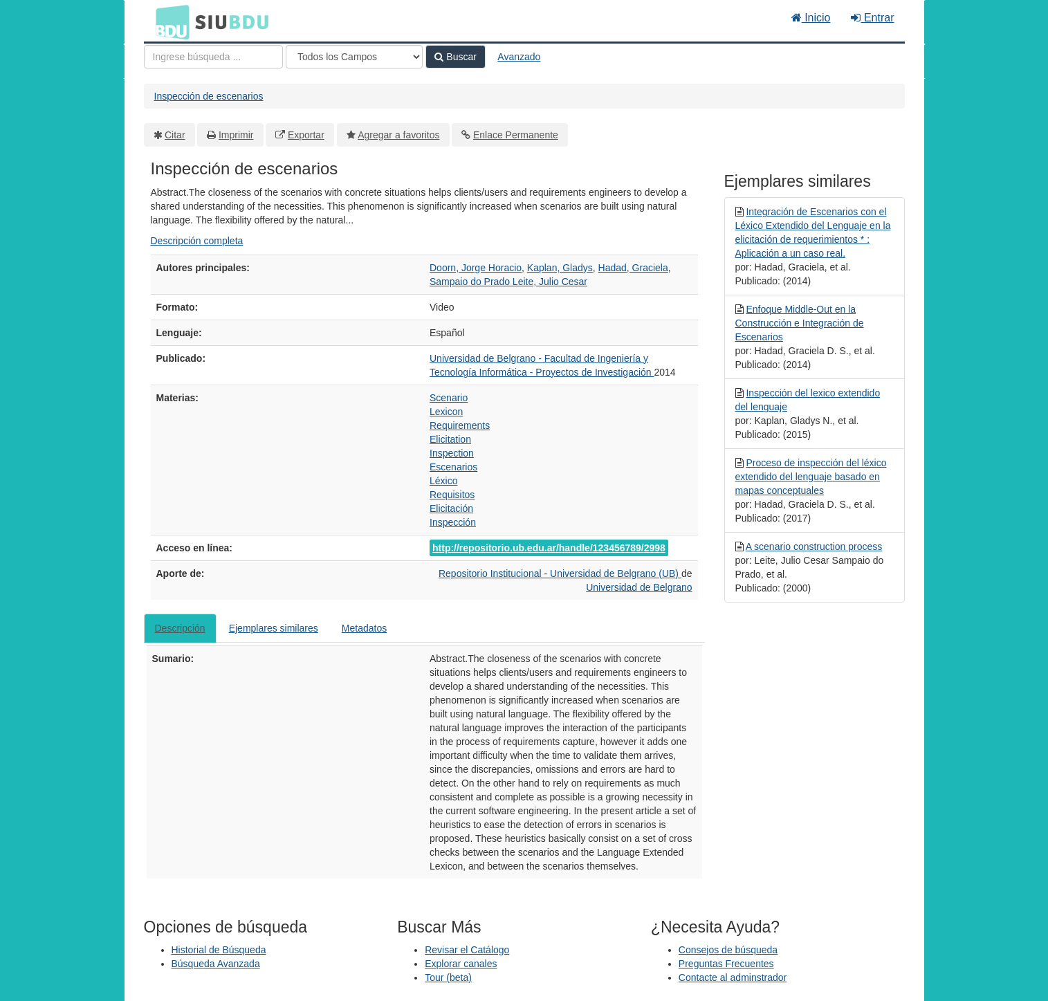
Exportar (306, 134)
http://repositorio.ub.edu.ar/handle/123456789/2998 (548, 547)
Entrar (872, 18)
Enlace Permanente (515, 134)
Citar (175, 134)
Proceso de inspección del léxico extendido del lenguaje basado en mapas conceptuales (811, 476)
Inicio (811, 18)
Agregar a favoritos (398, 134)
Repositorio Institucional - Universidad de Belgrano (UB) (560, 573)
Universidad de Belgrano (639, 587)
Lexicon (446, 411)
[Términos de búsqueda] (213, 56)
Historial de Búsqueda (219, 949)
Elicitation (450, 439)
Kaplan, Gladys (560, 267)
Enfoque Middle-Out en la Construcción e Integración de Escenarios (799, 323)
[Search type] (354, 56)
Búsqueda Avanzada (216, 963)
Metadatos (364, 628)
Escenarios (453, 466)
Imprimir (236, 134)
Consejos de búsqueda (728, 949)
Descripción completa (197, 240)
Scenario (449, 397)
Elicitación (451, 508)
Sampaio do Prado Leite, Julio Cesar (508, 281)
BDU (169, 21)
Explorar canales (461, 963)
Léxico (443, 480)
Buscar (455, 56)
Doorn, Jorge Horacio (476, 267)
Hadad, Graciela (633, 267)
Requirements (460, 425)
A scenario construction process (814, 546)
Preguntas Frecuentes (726, 963)
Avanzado (518, 56)
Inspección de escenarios (209, 96)
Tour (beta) (448, 977)
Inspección (453, 522)
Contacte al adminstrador (733, 977)
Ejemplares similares (273, 628)
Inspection (452, 453)
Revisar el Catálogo (467, 949)
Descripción (180, 628)
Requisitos (452, 494)
